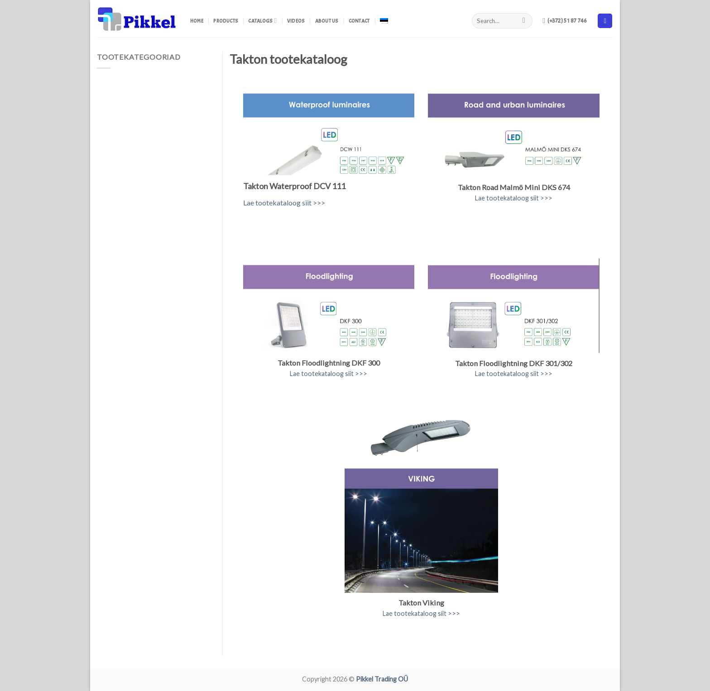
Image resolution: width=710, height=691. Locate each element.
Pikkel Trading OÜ (382, 679)
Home (196, 21)
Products (225, 21)
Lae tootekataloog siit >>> (284, 202)
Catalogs (262, 20)
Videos (296, 21)
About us (327, 21)
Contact (359, 21)
